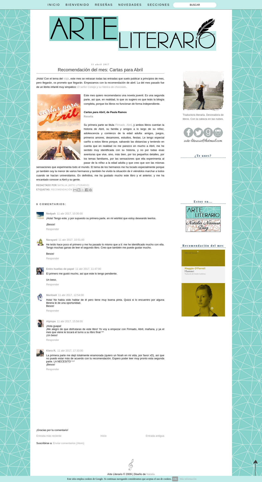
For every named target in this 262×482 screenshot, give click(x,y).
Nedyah (51, 213)
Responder (52, 229)
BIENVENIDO (77, 4)
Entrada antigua (155, 435)
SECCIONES (158, 4)
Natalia (150, 474)
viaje (66, 78)
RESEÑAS (104, 4)
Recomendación (61, 189)
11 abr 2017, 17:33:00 (70, 350)
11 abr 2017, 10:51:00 (71, 239)
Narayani (51, 239)
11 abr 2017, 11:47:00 (88, 268)
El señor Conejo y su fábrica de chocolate (101, 86)
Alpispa (51, 321)
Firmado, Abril (123, 124)
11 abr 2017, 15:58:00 (70, 321)
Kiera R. (51, 350)
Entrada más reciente (48, 435)
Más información (188, 478)
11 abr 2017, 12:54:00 (71, 295)
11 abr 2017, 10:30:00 (70, 213)
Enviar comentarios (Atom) (68, 443)
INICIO (54, 4)
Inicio (104, 435)
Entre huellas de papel (60, 268)
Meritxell (51, 295)
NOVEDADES (130, 4)
